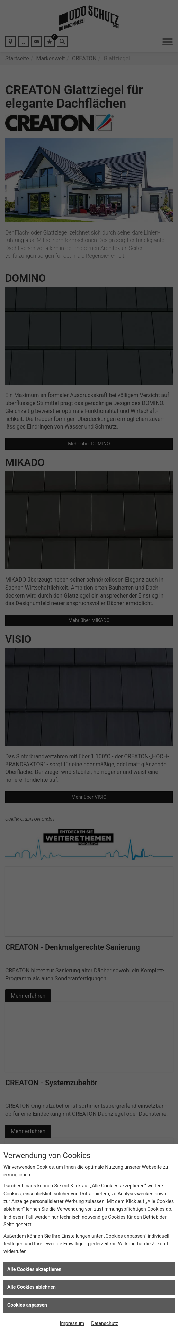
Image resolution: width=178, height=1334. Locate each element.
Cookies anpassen (27, 1305)
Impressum (72, 1323)
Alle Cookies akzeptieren (34, 1269)
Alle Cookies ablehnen (31, 1287)
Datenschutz (104, 1323)
